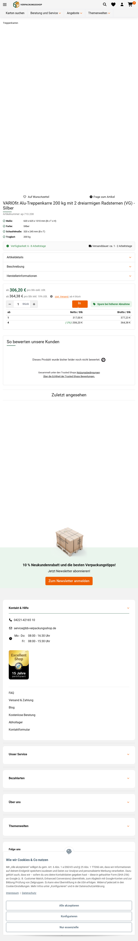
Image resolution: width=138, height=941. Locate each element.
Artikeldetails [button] (15, 257)
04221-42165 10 (24, 620)
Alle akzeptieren (69, 905)
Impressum (12, 893)
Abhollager (16, 722)
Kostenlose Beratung (22, 715)
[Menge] (18, 304)
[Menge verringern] (9, 304)
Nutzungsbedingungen (88, 372)
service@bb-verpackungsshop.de (35, 628)
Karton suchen (15, 13)
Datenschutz (29, 893)
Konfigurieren (69, 916)
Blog (12, 707)
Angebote (73, 13)
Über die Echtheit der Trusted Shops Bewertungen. (69, 376)
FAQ (11, 693)
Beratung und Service (44, 13)
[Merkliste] (113, 4)
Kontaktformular (19, 729)
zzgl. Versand (62, 296)
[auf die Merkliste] (36, 197)
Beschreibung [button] (15, 266)
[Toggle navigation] (5, 4)
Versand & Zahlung (21, 700)
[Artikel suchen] (105, 4)
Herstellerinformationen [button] (22, 276)
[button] (122, 4)
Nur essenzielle (69, 927)
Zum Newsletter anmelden (69, 581)
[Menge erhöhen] (34, 304)
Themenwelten (97, 13)
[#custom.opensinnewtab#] (19, 664)
